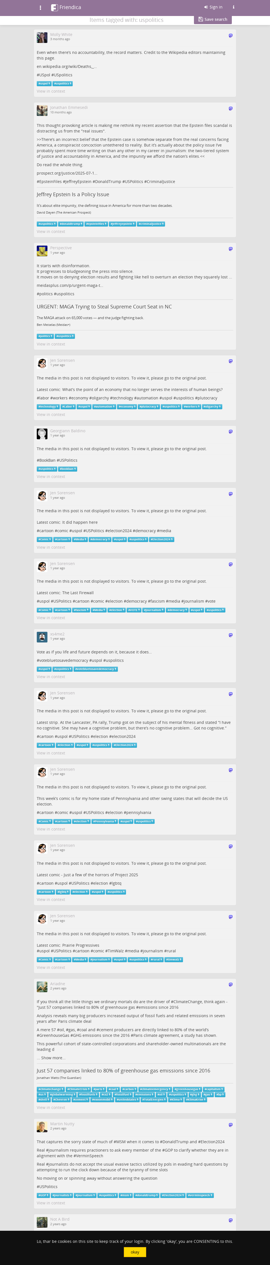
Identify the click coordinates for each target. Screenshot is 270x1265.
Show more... (53, 1057)
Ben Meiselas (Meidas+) (53, 325)
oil (62, 1029)
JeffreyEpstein (78, 181)
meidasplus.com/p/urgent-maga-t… (70, 285)
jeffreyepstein (122, 224)
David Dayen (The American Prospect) (64, 212)
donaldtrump (70, 224)
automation (147, 398)
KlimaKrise (195, 1099)
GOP (169, 1150)
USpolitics (63, 74)
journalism (194, 601)
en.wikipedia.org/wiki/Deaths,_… (67, 66)
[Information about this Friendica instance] (233, 7)
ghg (194, 1094)
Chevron (61, 1099)
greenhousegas (187, 1089)
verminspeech (200, 1195)
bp (219, 1094)
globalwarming (62, 1094)
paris (98, 1089)
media (165, 530)
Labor (68, 406)
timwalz (173, 959)
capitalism (213, 1089)
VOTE (134, 610)
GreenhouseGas (54, 1035)
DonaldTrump (108, 181)
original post (194, 378)
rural (171, 950)
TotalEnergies (153, 1099)
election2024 (120, 530)
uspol (44, 83)
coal (83, 1029)
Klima (175, 1099)
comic (62, 530)
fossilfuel (122, 1094)
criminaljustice (150, 224)
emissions (148, 1007)
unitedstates (127, 1099)
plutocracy (207, 398)
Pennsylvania (104, 821)
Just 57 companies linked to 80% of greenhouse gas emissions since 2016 (123, 1070)
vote (212, 601)
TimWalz (116, 950)
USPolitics (134, 181)
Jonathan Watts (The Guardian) (59, 1078)
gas (71, 1029)
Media (79, 539)
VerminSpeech (89, 1155)
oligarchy (100, 398)
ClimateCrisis (78, 1089)
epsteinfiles (96, 224)
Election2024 (161, 539)
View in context (51, 91)
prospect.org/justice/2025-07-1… (67, 173)
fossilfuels (88, 1094)
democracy (145, 530)
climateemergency (155, 1089)
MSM (121, 1141)
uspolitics (62, 83)
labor (44, 398)
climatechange (50, 1089)
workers (60, 398)
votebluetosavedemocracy (63, 660)
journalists (58, 1164)
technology (123, 398)
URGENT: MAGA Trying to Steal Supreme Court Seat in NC (104, 306)
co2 (105, 1094)
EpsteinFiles (50, 181)
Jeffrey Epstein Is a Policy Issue (73, 194)
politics (46, 293)
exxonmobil (102, 1099)
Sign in (213, 7)
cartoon (46, 530)
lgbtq (117, 883)
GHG (77, 1035)
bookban (67, 469)
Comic (44, 539)
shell (43, 1099)
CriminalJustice (161, 181)
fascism (157, 601)
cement (106, 1029)
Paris (138, 1035)
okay (135, 1252)
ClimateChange (187, 1001)
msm (125, 1195)
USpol (44, 74)
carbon (129, 1089)
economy (79, 398)
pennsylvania (138, 812)
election (115, 601)
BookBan (47, 460)
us (42, 1094)
